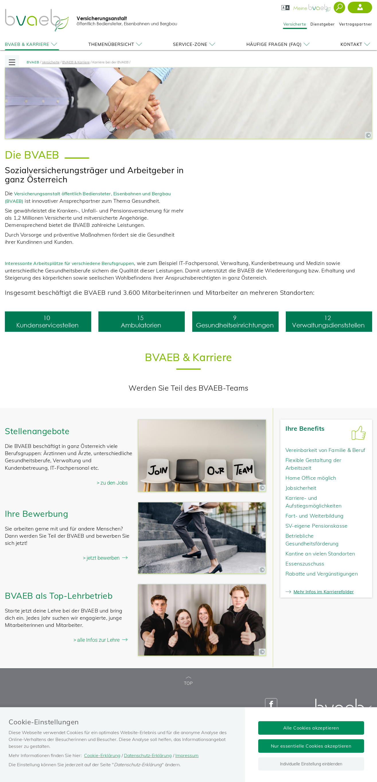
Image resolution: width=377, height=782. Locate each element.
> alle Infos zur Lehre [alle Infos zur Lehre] (96, 640)
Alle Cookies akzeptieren (311, 728)
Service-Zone (195, 44)
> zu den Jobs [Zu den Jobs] (112, 483)
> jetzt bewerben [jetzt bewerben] (101, 558)
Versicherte (294, 24)
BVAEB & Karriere (32, 44)
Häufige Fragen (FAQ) (279, 44)
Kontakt (356, 44)
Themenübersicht (116, 44)
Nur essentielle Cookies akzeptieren (311, 746)
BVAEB (33, 62)
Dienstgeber (322, 24)
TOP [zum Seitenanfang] (188, 681)
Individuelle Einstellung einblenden (311, 764)
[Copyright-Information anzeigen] (368, 135)
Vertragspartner (355, 24)
